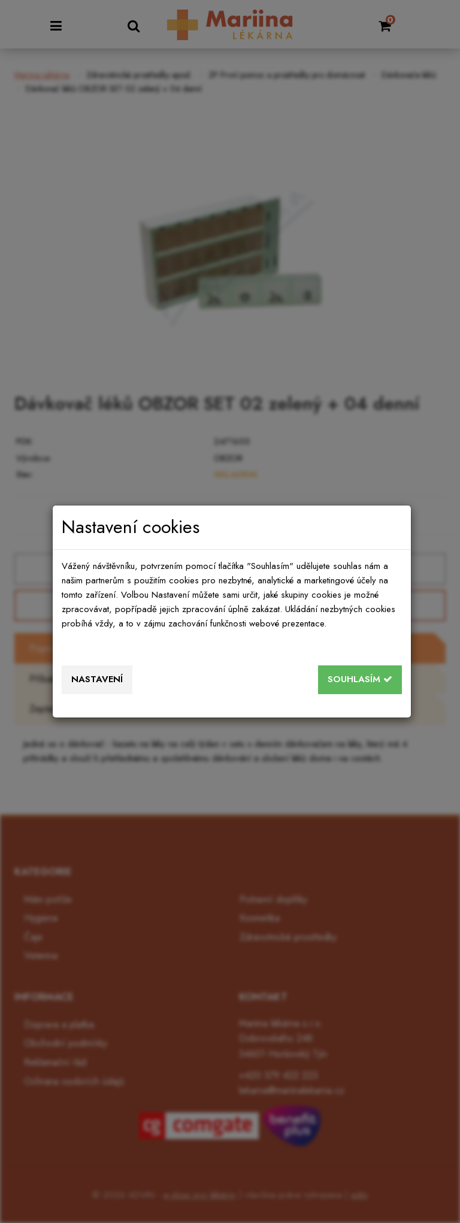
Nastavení (97, 679)
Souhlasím (360, 679)
